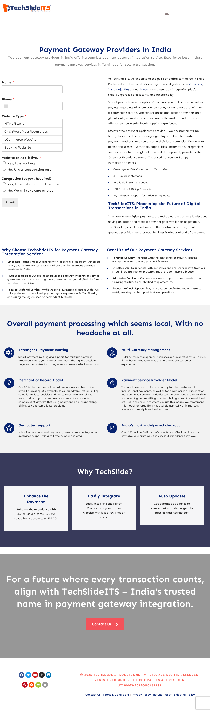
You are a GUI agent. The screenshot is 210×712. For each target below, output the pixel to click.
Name (8, 82)
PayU (128, 89)
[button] (166, 13)
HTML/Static (32, 123)
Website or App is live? (21, 158)
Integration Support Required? (27, 179)
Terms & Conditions (116, 694)
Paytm (144, 89)
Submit (10, 202)
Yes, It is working (21, 163)
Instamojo (115, 89)
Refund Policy (162, 694)
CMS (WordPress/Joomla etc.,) (32, 131)
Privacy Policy (141, 694)
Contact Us (92, 694)
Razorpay (195, 84)
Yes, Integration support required (34, 184)
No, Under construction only (29, 169)
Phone (8, 99)
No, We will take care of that (30, 190)
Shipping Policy (184, 694)
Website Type (14, 116)
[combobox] (7, 106)
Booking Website (32, 147)
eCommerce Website (32, 139)
